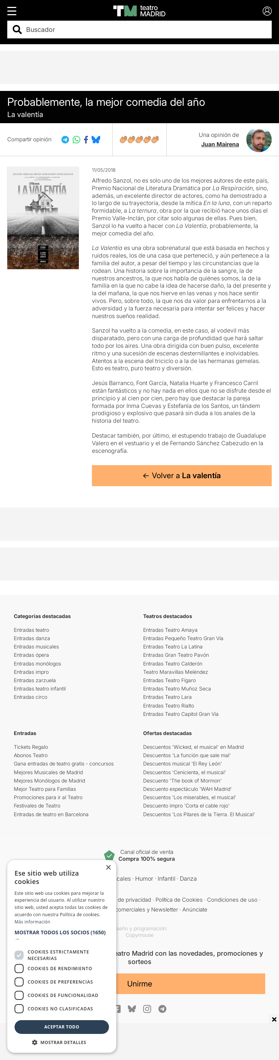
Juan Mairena (220, 144)
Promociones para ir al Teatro (48, 797)
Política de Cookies (179, 899)
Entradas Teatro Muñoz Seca (177, 688)
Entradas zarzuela (35, 680)
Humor (144, 878)
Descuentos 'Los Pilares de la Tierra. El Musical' (199, 814)
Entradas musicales (36, 646)
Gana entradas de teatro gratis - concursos (64, 763)
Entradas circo (30, 697)
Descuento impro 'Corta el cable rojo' (186, 805)
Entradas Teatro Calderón (172, 663)
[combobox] (145, 29)
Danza (188, 878)
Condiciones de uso (232, 899)
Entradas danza (32, 638)
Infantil (166, 878)
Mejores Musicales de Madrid (48, 772)
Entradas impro (31, 672)
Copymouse (140, 935)
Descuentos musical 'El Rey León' (182, 763)
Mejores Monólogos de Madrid (49, 780)
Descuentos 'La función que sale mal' (187, 755)
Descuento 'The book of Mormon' (182, 780)
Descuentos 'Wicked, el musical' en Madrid (193, 747)
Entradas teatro (31, 630)
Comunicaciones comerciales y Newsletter (125, 909)
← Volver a (181, 475)
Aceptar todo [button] (61, 1027)
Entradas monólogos (37, 663)
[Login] (267, 11)
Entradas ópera (31, 655)
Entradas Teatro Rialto (168, 705)
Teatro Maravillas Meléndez (175, 672)
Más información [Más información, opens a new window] (32, 922)
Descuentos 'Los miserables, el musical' (189, 797)
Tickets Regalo (31, 747)
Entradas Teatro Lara (167, 697)
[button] (62, 935)
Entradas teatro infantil (40, 688)
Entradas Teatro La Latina (173, 646)
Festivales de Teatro (37, 805)
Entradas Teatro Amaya (170, 630)
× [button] (108, 868)
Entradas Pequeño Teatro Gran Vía (183, 638)
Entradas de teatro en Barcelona (51, 814)
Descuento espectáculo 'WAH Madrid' (187, 789)
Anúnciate (194, 909)
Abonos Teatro (31, 755)
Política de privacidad (125, 899)
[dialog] (61, 956)
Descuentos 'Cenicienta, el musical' (184, 772)
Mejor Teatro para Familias (45, 789)
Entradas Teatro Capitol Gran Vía (181, 714)
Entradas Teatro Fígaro (169, 680)
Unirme (139, 983)
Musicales (117, 878)
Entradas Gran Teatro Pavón (176, 655)
